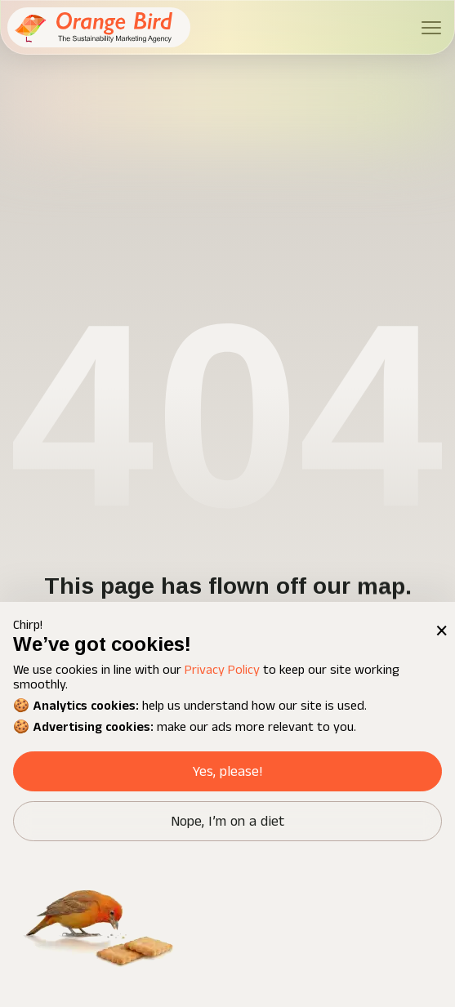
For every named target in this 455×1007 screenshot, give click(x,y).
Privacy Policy (222, 670)
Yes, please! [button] (227, 771)
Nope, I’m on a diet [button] (227, 821)
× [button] (440, 617)
